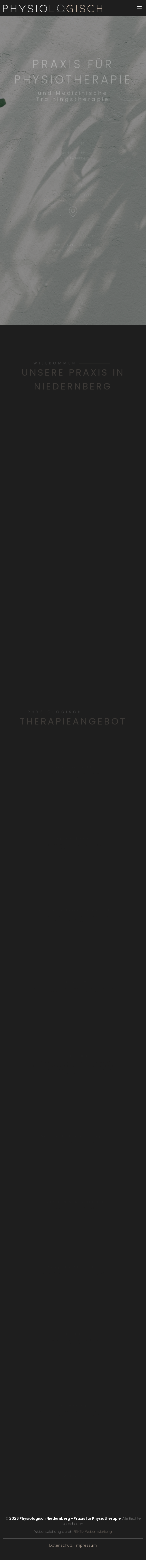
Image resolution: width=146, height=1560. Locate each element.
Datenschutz (61, 1545)
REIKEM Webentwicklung (92, 1531)
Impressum (86, 1545)
